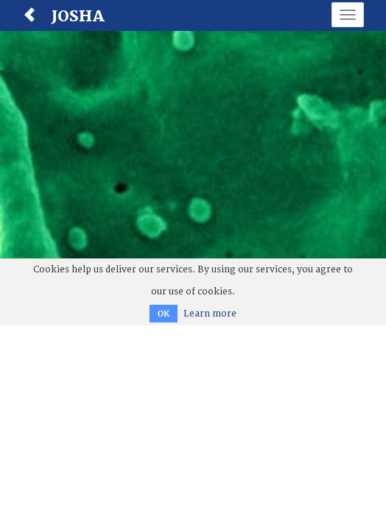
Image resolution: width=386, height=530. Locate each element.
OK (163, 313)
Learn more (209, 313)
